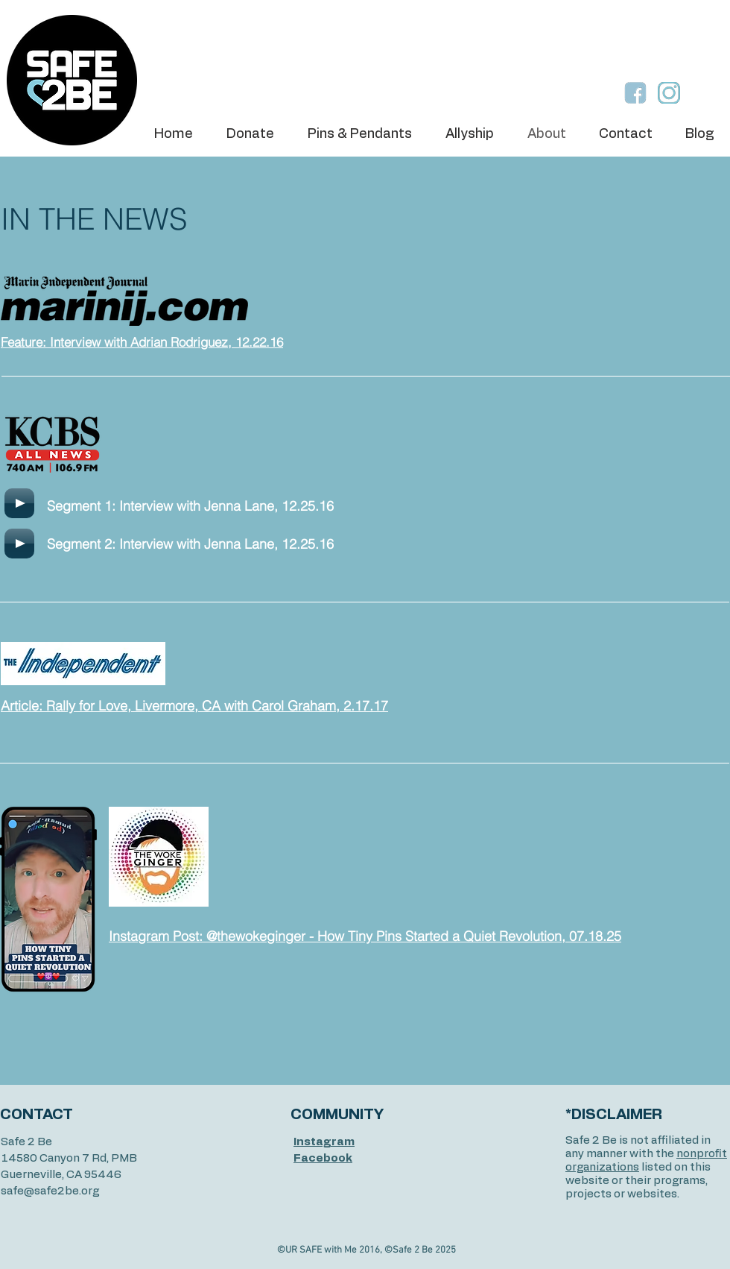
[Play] (19, 503)
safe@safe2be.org (50, 1191)
